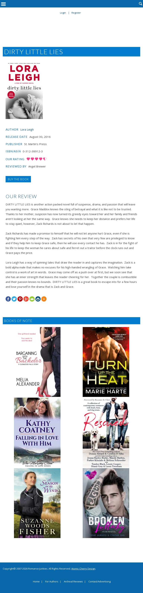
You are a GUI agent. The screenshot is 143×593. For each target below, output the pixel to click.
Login (63, 12)
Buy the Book (18, 179)
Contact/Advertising (99, 581)
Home (36, 581)
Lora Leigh (27, 129)
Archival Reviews (73, 581)
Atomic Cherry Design (83, 568)
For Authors (51, 581)
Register (76, 12)
